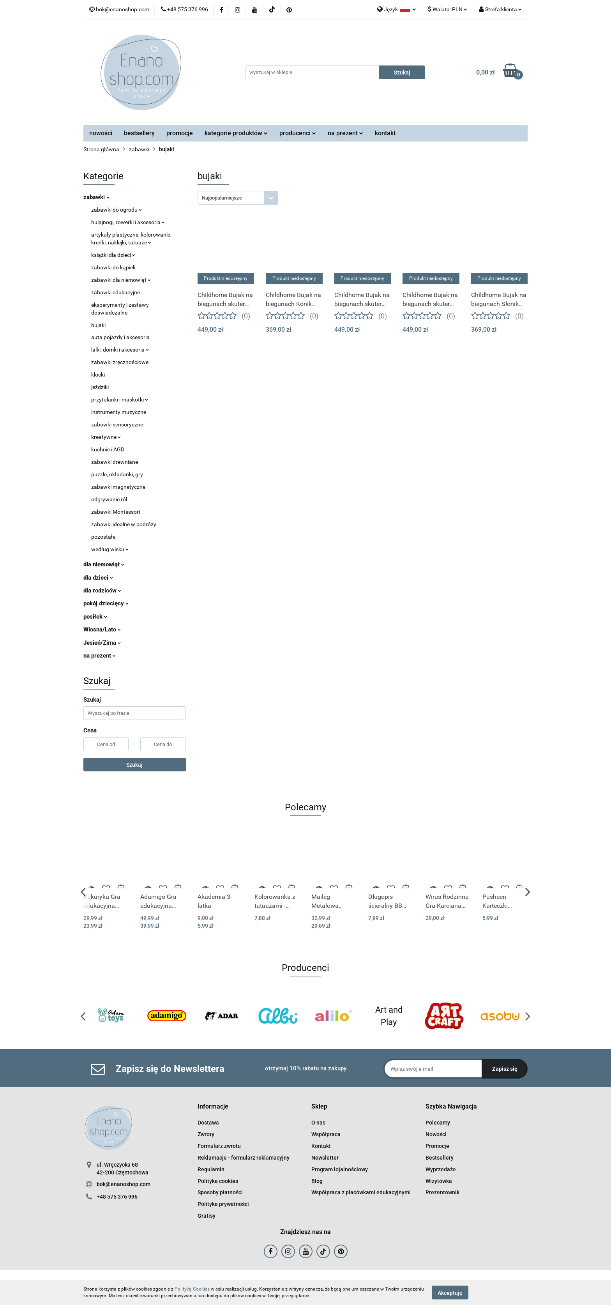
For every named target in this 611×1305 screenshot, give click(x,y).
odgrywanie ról (109, 499)
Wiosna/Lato (102, 629)
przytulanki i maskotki (119, 399)
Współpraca (326, 1134)
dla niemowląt (103, 564)
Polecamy (438, 1122)
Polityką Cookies (192, 1289)
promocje (179, 133)
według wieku (110, 549)
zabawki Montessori (115, 512)
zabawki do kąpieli (113, 267)
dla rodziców (102, 590)
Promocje (437, 1146)
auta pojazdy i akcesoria (120, 337)
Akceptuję (450, 1292)
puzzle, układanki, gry (117, 474)
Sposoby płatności (220, 1192)
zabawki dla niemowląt (121, 280)
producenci (297, 133)
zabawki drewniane (114, 462)
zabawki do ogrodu (116, 210)
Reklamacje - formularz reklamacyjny (244, 1158)
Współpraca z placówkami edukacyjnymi (361, 1192)
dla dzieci (98, 577)
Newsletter (325, 1158)
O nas (318, 1122)
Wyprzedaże (441, 1169)
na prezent (345, 133)
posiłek (95, 616)
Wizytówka (439, 1181)
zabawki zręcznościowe (119, 362)
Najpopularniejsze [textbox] (222, 198)
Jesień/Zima (102, 642)
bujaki (98, 325)
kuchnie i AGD (107, 449)
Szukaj (134, 765)
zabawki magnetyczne (118, 487)
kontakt (385, 133)
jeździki (100, 387)
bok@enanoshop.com (123, 1184)
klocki (98, 374)
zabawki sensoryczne (117, 424)
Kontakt (321, 1146)
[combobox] (238, 198)
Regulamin (211, 1169)
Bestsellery (440, 1158)
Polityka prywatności (223, 1204)
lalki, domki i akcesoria (120, 350)
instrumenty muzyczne (118, 412)
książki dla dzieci (113, 255)
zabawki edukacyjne (115, 292)
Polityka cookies (218, 1181)
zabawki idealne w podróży (123, 524)
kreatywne (106, 437)
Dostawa (208, 1122)
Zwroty (206, 1134)
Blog (317, 1181)
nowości (100, 133)
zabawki (96, 197)
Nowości (436, 1134)
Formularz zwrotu (219, 1146)
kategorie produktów (236, 133)
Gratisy (206, 1216)
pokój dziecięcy (106, 603)
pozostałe (103, 537)
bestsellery (139, 133)
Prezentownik (442, 1192)
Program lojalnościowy (339, 1169)
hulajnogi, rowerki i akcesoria (128, 222)
